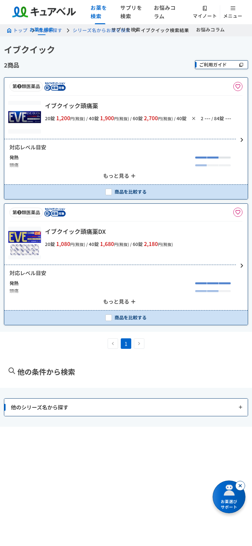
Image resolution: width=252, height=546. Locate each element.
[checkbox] (126, 191)
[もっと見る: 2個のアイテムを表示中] (120, 175)
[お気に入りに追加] (237, 86)
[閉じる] (240, 486)
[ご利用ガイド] (221, 64)
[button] (126, 140)
